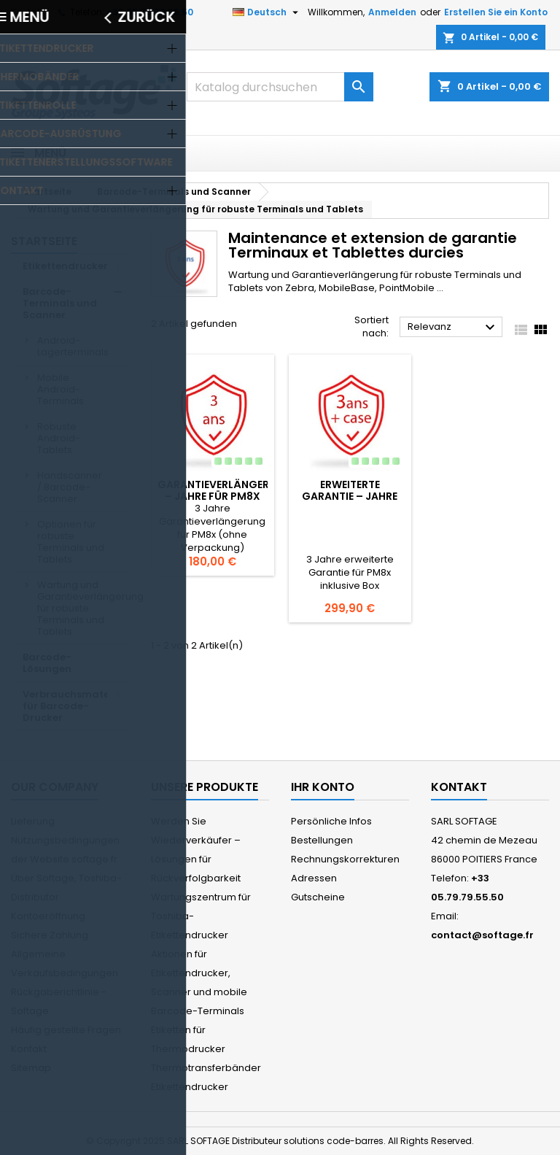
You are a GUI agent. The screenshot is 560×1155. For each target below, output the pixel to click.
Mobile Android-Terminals (60, 389)
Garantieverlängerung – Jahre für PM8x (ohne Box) (225, 496)
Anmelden (392, 12)
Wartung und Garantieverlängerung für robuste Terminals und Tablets (83, 608)
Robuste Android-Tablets (58, 438)
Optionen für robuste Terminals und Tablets (70, 541)
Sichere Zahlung (49, 935)
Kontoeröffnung (48, 916)
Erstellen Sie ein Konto (496, 12)
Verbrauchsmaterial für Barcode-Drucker (75, 706)
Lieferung (33, 821)
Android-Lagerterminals (73, 346)
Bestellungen (322, 840)
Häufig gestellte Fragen (66, 1030)
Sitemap (31, 1068)
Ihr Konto (322, 787)
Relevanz (453, 327)
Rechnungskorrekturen (345, 859)
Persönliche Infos (331, 821)
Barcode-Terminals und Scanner (60, 303)
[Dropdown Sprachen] (267, 12)
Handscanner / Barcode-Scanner (69, 487)
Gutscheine (318, 897)
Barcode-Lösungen (47, 663)
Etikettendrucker (65, 266)
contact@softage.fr (482, 935)
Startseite (44, 241)
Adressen (314, 878)
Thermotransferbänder (206, 1068)
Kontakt (27, 12)
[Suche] (280, 86)
